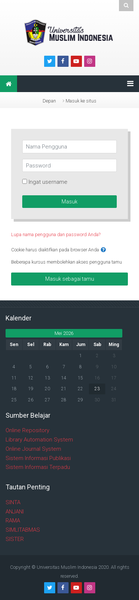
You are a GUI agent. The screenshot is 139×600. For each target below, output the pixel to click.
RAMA (13, 520)
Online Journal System (33, 449)
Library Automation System (39, 439)
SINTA (13, 502)
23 (97, 388)
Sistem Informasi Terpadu (38, 467)
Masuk (69, 202)
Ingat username (48, 182)
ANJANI (15, 511)
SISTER (15, 539)
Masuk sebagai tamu (69, 279)
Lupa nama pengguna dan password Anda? (55, 234)
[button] (103, 250)
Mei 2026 (63, 333)
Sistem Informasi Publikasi (38, 458)
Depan (49, 101)
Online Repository (27, 430)
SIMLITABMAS (23, 529)
